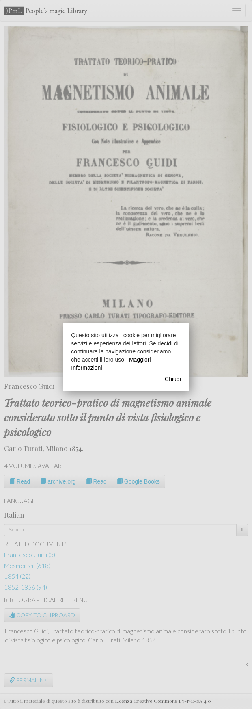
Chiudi (173, 379)
